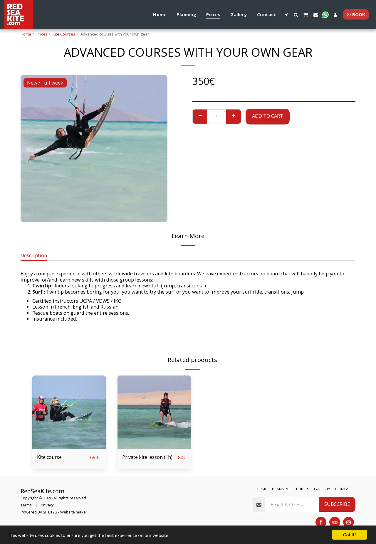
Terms (26, 505)
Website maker (73, 512)
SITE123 (50, 512)
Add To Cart (267, 115)
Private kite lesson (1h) (147, 457)
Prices (41, 34)
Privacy (47, 505)
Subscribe (337, 504)
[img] (69, 412)
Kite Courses (64, 34)
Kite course (50, 457)
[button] (286, 14)
